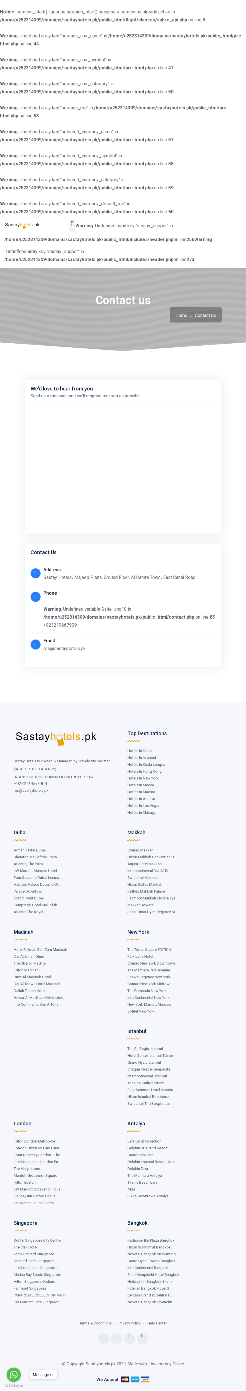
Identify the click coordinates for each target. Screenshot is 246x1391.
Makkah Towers (140, 905)
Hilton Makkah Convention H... (152, 857)
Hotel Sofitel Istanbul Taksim (150, 1055)
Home (181, 315)
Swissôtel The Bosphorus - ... (151, 1103)
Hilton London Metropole (34, 1141)
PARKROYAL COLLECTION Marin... (41, 1295)
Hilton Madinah (26, 970)
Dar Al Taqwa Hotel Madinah (37, 984)
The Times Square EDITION (149, 949)
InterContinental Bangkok (148, 1268)
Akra (131, 1189)
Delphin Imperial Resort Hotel (151, 1162)
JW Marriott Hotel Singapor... (37, 1302)
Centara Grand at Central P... (149, 1295)
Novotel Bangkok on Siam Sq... (152, 1254)
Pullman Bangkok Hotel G (148, 1288)
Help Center (157, 1323)
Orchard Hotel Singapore (34, 1261)
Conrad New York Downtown (151, 963)
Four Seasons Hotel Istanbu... (151, 1090)
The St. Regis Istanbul (145, 1049)
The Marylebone (27, 1168)
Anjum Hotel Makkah (144, 864)
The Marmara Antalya (144, 1175)
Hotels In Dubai (140, 751)
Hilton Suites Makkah (144, 884)
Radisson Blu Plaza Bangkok (151, 1240)
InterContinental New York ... (150, 997)
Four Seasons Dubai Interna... (38, 877)
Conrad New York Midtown (149, 984)
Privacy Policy (130, 1323)
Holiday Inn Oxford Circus (34, 1196)
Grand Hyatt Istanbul (144, 1062)
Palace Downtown (28, 891)
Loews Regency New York (148, 977)
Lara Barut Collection (144, 1141)
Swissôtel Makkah (142, 877)
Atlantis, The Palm (28, 864)
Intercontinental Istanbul (147, 1076)
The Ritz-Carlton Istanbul (147, 1083)
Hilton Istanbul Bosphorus (148, 1097)
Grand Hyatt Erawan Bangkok (151, 1261)
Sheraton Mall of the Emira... (36, 857)
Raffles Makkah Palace (146, 891)
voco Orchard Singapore (34, 1254)
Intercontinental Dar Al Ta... (149, 871)
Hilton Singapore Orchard (34, 1281)
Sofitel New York (141, 1011)
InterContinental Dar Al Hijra (36, 1004)
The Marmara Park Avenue (148, 970)
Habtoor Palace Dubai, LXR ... (37, 884)
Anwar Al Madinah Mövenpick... (39, 997)
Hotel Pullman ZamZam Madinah (40, 949)
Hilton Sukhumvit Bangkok (149, 1247)
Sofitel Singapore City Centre (37, 1240)
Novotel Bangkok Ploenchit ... (151, 1302)
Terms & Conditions (95, 1323)
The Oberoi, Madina (30, 963)
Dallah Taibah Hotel (29, 991)
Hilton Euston (25, 1182)
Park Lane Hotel (140, 956)
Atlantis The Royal (28, 912)
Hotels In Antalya (141, 799)
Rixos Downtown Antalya (148, 1196)
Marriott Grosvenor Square (35, 1175)
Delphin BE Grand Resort (147, 1148)
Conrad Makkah (140, 850)
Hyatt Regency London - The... (38, 1155)
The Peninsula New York (147, 991)
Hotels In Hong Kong (144, 771)
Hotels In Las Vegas (143, 805)
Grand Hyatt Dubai (29, 898)
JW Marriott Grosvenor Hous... (38, 1189)
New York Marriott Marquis (149, 1004)
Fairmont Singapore (30, 1288)
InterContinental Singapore (35, 1268)
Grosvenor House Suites (34, 1203)
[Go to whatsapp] (14, 1375)
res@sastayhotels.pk (31, 790)
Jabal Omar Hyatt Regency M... (152, 912)
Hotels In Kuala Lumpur (146, 764)
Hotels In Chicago (142, 812)
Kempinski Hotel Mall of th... (37, 905)
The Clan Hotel (25, 1247)
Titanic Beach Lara (142, 1182)
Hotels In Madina (141, 792)
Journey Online (170, 1363)
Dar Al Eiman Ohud (29, 956)
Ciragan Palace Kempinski (148, 1069)
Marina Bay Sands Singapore (37, 1274)
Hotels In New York (143, 778)
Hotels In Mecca (140, 785)
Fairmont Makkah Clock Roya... (152, 898)
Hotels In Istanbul (141, 757)
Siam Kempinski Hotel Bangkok (153, 1274)
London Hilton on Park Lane (36, 1148)
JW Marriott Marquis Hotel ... (37, 871)
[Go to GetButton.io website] (14, 1385)
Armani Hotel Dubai (30, 850)
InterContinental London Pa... (37, 1162)
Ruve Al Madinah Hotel (32, 977)
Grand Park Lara (140, 1155)
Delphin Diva (137, 1168)
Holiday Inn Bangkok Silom (149, 1281)
